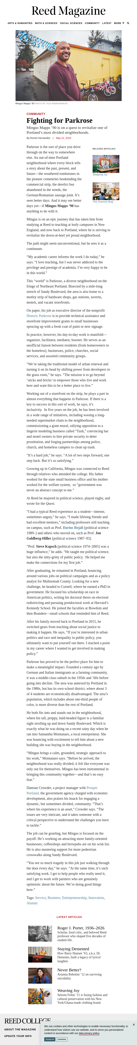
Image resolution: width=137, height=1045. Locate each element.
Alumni (32, 903)
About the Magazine (20, 1029)
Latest (107, 23)
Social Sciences (71, 23)
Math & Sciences (46, 23)
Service (40, 898)
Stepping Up (106, 165)
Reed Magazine (68, 12)
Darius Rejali (73, 528)
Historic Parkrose (39, 316)
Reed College (28, 1020)
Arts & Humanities (20, 23)
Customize (62, 1039)
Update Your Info (18, 1036)
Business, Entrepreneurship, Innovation (76, 898)
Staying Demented (73, 948)
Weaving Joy (68, 990)
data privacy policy (89, 1033)
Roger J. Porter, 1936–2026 (81, 928)
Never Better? (69, 970)
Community (92, 23)
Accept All (50, 1039)
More (119, 23)
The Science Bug (106, 192)
